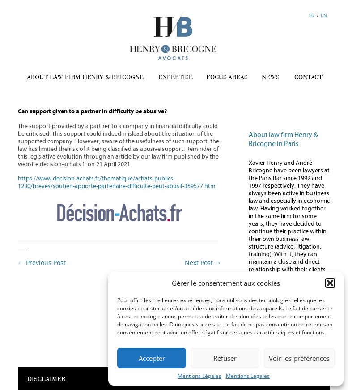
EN (324, 15)
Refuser (225, 358)
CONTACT (308, 77)
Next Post (203, 262)
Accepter (152, 358)
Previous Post (42, 262)
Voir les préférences (299, 358)
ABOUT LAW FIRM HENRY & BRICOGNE (85, 77)
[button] (330, 283)
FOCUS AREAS (227, 77)
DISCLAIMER (46, 379)
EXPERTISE (175, 77)
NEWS (271, 77)
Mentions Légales (199, 376)
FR (311, 15)
